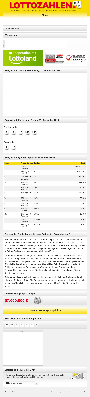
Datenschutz (73, 392)
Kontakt (82, 392)
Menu (42, 15)
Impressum (63, 392)
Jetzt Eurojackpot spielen (45, 310)
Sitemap (53, 392)
